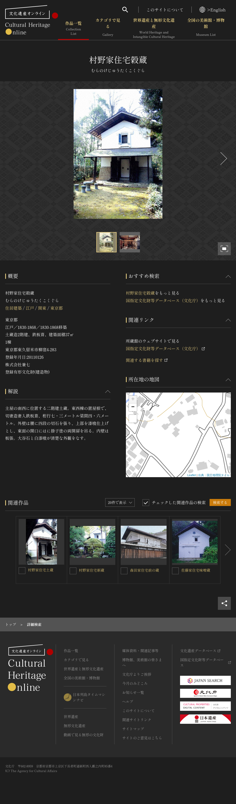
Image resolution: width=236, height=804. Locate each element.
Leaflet (191, 475)
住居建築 (13, 308)
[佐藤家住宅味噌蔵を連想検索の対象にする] (175, 570)
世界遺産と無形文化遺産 (154, 28)
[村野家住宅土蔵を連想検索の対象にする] (22, 570)
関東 (42, 308)
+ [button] (132, 399)
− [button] (132, 407)
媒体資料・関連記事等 (140, 650)
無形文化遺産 (74, 725)
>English (212, 9)
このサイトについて (165, 9)
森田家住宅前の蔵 (144, 570)
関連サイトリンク (136, 719)
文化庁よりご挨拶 (136, 674)
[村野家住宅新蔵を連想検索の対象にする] (73, 570)
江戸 (30, 308)
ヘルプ (127, 701)
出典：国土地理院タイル (214, 475)
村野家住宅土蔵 (40, 569)
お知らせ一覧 (133, 692)
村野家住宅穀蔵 (140, 293)
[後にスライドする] (223, 158)
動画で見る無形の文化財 (84, 734)
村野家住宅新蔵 (91, 570)
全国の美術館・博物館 (206, 28)
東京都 (56, 308)
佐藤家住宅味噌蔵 (195, 570)
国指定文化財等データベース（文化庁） (163, 300)
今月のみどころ (135, 683)
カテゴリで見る (107, 28)
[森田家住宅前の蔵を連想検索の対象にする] (124, 570)
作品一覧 (73, 28)
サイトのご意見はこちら (142, 737)
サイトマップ (133, 728)
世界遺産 (71, 716)
